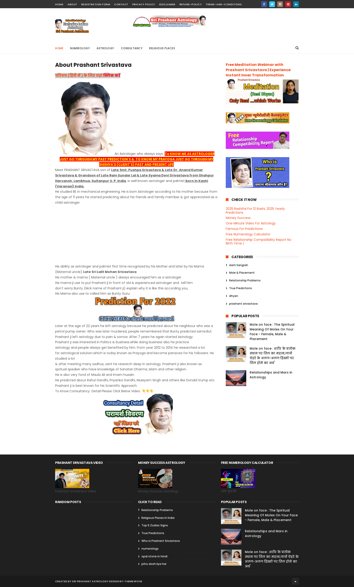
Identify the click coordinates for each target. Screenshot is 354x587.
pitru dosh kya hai (153, 564)
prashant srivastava (243, 304)
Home (59, 48)
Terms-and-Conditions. (224, 4)
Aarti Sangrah (238, 265)
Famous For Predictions (244, 228)
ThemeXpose (133, 581)
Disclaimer (167, 4)
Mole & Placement (242, 273)
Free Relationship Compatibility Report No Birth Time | (258, 241)
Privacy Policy (143, 4)
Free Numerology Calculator (248, 234)
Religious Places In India (157, 518)
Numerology (80, 48)
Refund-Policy (191, 4)
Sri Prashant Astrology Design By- (98, 581)
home (59, 4)
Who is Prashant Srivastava (160, 541)
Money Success (238, 218)
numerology (150, 549)
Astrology (105, 48)
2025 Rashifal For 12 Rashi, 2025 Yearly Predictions (255, 210)
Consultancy (132, 48)
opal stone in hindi (154, 556)
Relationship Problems (245, 280)
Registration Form (95, 4)
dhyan (233, 296)
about (72, 4)
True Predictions (240, 288)
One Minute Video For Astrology (251, 223)
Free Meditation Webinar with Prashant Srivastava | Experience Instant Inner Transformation (258, 70)
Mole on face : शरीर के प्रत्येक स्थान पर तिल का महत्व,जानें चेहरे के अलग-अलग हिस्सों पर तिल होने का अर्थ (272, 355)
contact (121, 4)
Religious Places (162, 48)
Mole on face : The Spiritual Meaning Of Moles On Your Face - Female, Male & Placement (272, 331)
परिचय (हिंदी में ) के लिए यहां (79, 75)
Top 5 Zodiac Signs (154, 525)
